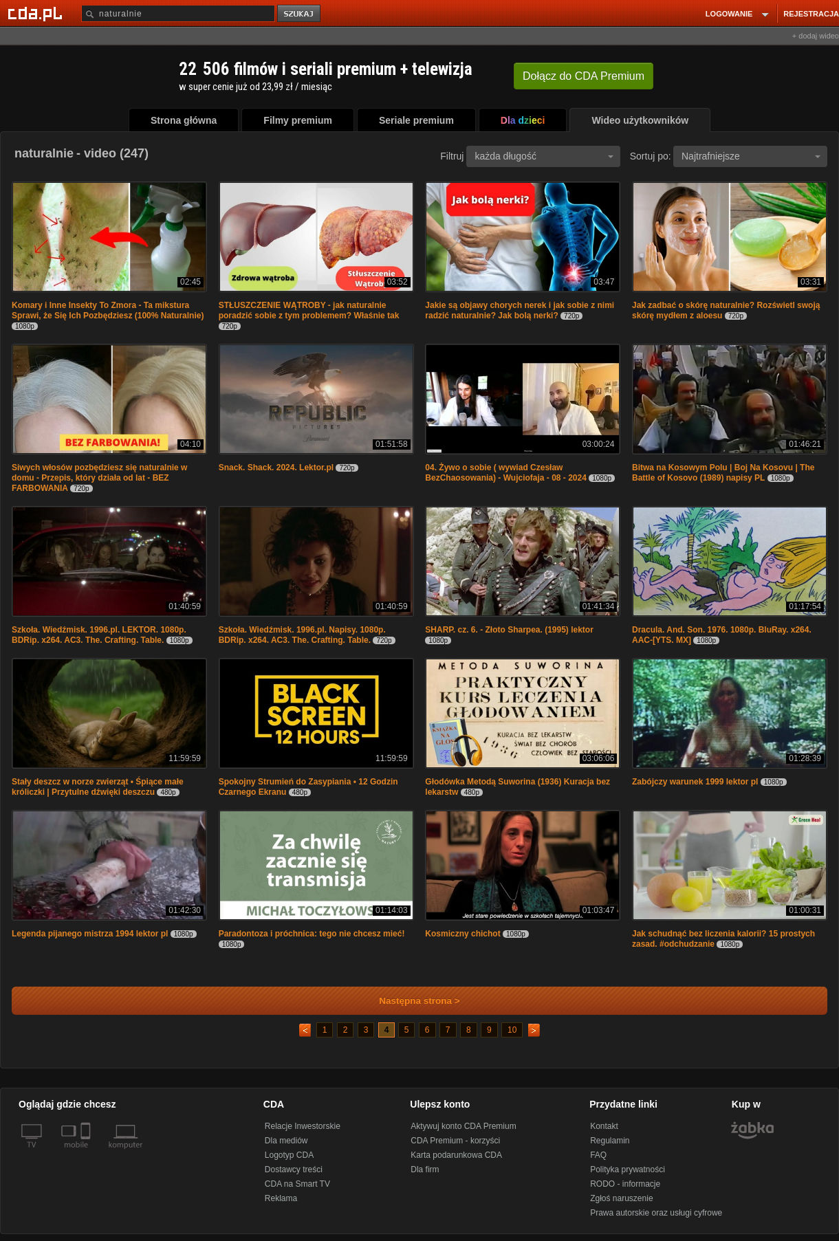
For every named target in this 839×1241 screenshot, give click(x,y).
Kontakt (604, 1126)
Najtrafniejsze (751, 156)
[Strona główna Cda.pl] (37, 13)
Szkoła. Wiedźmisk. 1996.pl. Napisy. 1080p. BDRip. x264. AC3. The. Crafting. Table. (302, 635)
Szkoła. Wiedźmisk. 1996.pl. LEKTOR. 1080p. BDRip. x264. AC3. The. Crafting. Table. (99, 635)
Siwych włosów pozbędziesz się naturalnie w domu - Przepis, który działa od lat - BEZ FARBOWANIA (99, 478)
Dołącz (583, 76)
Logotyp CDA (289, 1155)
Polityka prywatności (627, 1169)
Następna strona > (410, 1001)
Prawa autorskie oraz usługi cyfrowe (656, 1213)
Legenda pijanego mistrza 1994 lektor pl (90, 933)
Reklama (281, 1198)
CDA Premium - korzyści (455, 1140)
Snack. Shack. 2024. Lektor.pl (276, 467)
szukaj (300, 14)
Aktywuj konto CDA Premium (463, 1126)
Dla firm (425, 1169)
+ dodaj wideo (815, 36)
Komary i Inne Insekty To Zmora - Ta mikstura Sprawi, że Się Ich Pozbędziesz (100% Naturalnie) (108, 310)
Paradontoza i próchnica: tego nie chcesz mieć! (312, 933)
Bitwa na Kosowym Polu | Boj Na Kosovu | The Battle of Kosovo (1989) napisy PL (723, 473)
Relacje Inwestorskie (302, 1126)
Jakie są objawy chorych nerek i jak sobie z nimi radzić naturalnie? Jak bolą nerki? (519, 310)
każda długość (544, 156)
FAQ (598, 1155)
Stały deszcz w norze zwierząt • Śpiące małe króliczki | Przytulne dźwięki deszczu (98, 787)
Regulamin (609, 1140)
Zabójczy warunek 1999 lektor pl (695, 782)
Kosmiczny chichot (462, 933)
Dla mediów (286, 1140)
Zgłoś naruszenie (621, 1198)
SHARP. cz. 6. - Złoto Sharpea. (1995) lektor (509, 630)
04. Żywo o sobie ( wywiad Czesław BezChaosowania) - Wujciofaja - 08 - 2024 (506, 473)
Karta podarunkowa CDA (456, 1155)
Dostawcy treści (294, 1169)
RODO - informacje (625, 1184)
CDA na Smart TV (297, 1184)
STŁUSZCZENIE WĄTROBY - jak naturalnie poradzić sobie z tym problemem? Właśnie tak (309, 310)
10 (512, 1030)
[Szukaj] (178, 13)
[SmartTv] (87, 1153)
